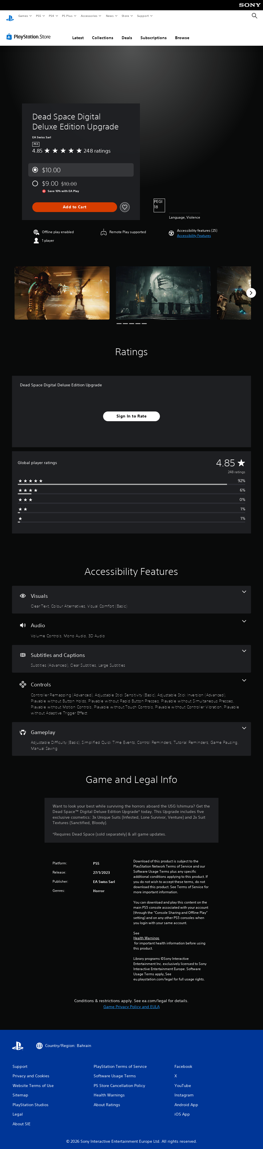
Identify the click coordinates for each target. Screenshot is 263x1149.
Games (23, 16)
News (110, 16)
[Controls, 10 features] (131, 692)
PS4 (51, 16)
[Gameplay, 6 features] (131, 734)
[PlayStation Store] (30, 31)
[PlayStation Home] (10, 16)
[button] (194, 230)
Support (142, 16)
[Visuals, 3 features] (131, 594)
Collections (102, 32)
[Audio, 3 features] (131, 624)
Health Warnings (146, 932)
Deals (127, 32)
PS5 (38, 16)
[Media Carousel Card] (62, 287)
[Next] (251, 287)
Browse (182, 32)
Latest (78, 32)
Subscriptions (153, 32)
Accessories (89, 16)
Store (125, 16)
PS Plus (67, 16)
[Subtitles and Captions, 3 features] (131, 654)
